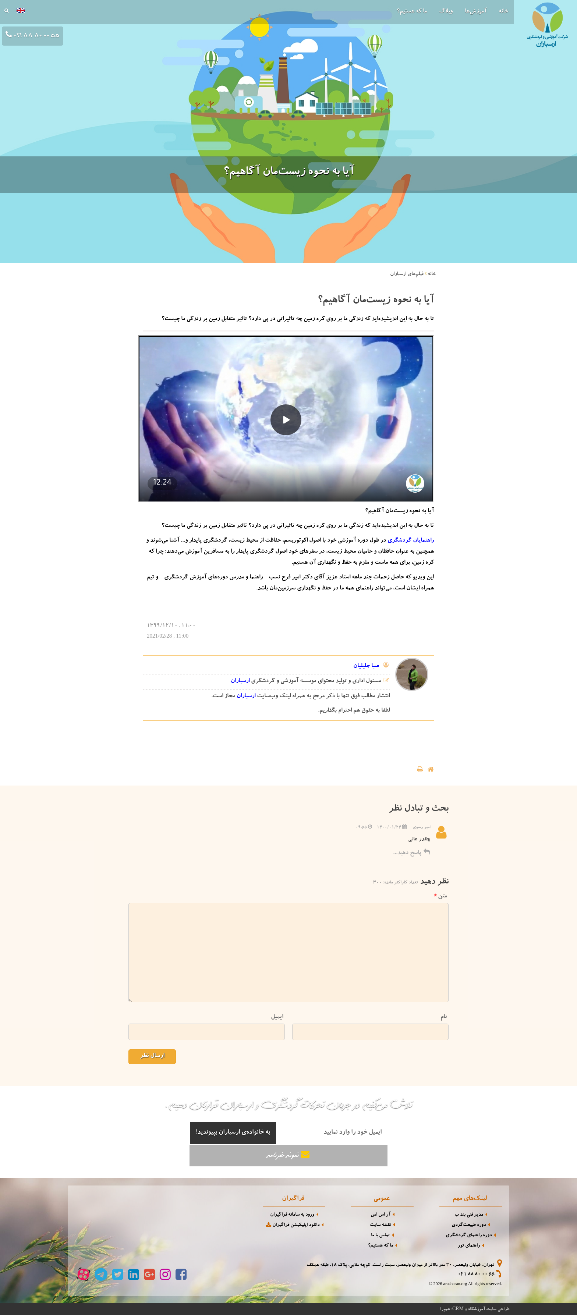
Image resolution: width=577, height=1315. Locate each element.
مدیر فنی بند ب (468, 1215)
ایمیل (277, 1017)
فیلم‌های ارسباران (407, 274)
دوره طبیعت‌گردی (469, 1225)
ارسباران (240, 681)
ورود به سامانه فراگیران (292, 1215)
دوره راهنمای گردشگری (469, 1235)
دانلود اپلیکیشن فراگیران (292, 1225)
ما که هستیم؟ (412, 11)
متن (440, 896)
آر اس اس (380, 1215)
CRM (458, 1308)
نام (443, 1017)
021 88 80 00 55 (476, 1274)
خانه (503, 11)
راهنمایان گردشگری (410, 541)
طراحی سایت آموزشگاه (488, 1309)
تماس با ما (380, 1235)
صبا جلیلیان (366, 666)
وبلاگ (446, 11)
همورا (445, 1309)
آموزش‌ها (475, 11)
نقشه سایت (380, 1225)
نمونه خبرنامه (288, 1155)
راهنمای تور (469, 1246)
